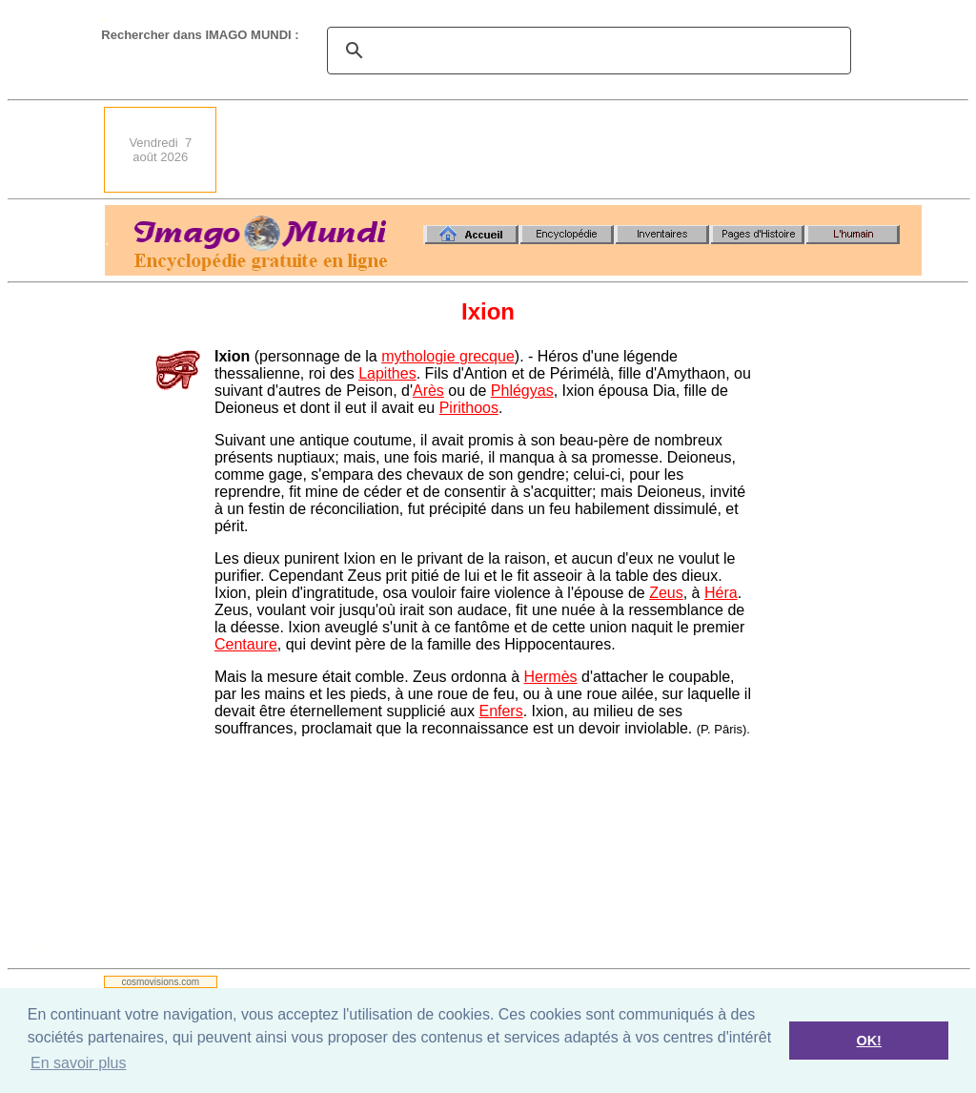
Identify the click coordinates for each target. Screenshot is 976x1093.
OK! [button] (868, 1040)
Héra (721, 593)
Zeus (666, 593)
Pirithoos (468, 408)
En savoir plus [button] (78, 1063)
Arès (428, 390)
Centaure (245, 644)
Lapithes (387, 373)
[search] (586, 50)
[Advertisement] (575, 150)
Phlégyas (522, 390)
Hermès (551, 677)
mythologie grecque (448, 356)
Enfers (500, 711)
